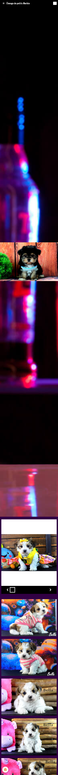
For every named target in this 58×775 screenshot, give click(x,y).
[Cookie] (5, 770)
